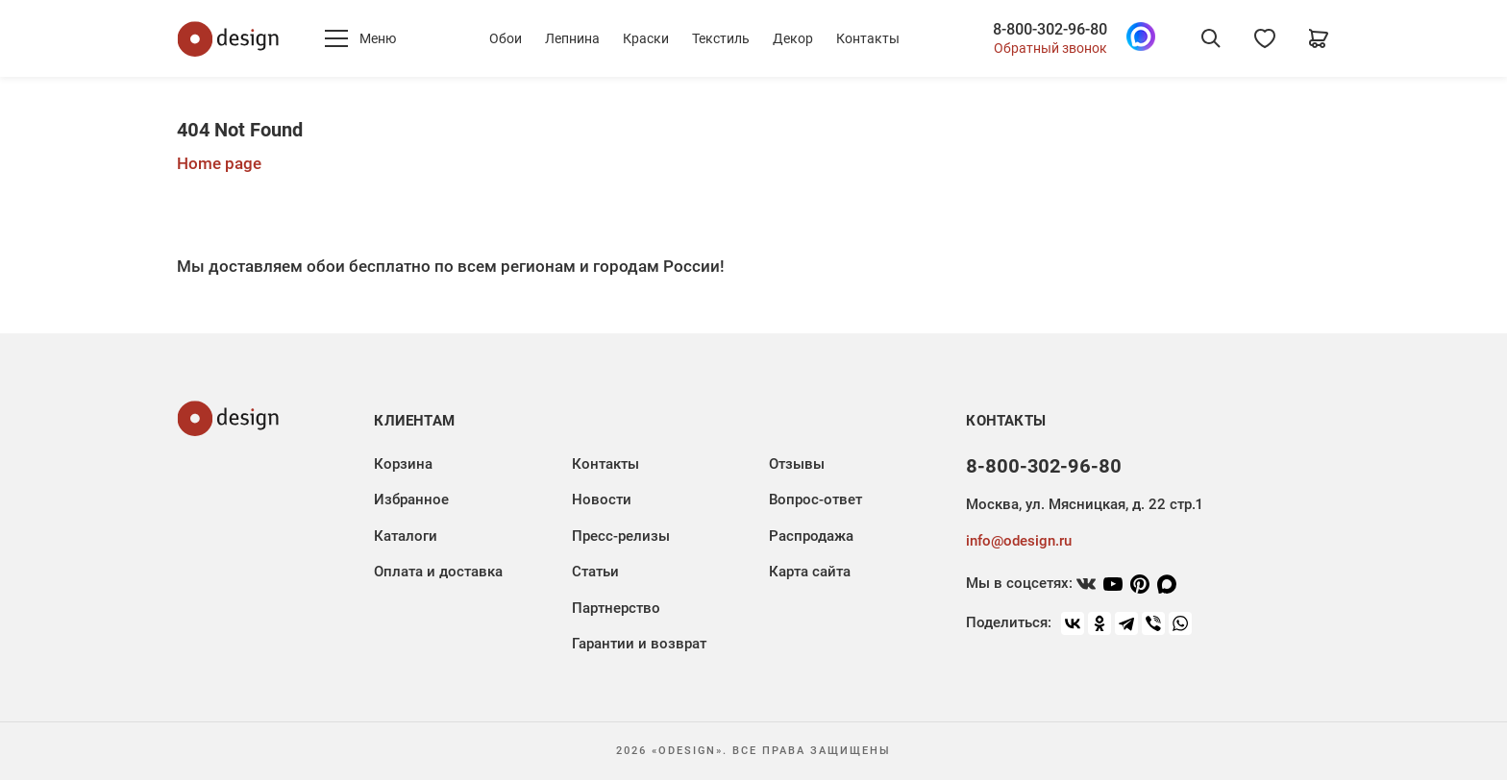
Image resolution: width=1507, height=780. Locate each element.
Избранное (411, 499)
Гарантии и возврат (639, 643)
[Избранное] (1264, 38)
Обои (505, 38)
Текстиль (721, 38)
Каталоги (405, 536)
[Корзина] (1318, 38)
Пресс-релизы (621, 536)
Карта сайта (810, 571)
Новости (601, 499)
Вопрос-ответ (815, 499)
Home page (219, 163)
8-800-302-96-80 (1050, 29)
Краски (646, 38)
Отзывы (797, 464)
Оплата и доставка (438, 571)
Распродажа (811, 536)
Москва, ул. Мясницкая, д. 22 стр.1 (1084, 504)
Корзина (403, 464)
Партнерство (616, 608)
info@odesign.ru (1019, 540)
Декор (793, 38)
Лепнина (572, 38)
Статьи (595, 571)
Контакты (868, 38)
